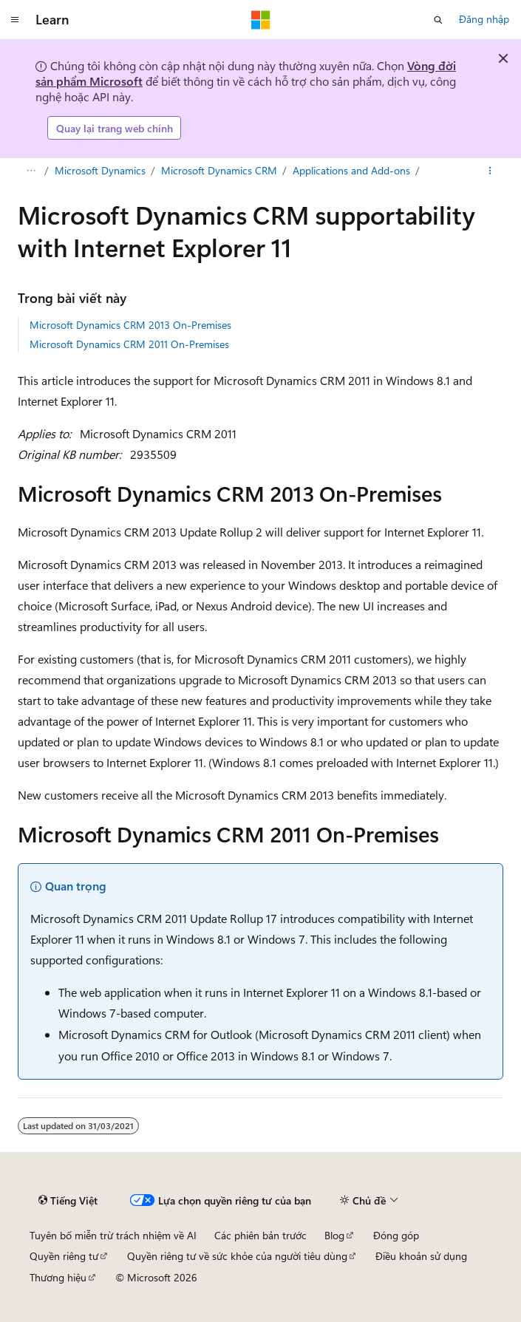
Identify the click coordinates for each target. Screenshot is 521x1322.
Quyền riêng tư (64, 1256)
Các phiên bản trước (260, 1235)
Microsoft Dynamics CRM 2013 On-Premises (130, 325)
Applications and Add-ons (351, 170)
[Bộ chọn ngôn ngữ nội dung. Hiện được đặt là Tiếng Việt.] (68, 1200)
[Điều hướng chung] (15, 20)
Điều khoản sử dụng (421, 1256)
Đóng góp (396, 1235)
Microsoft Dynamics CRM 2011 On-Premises (129, 344)
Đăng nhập (484, 19)
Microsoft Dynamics (100, 170)
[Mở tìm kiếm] (438, 20)
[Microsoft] (260, 20)
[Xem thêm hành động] (490, 171)
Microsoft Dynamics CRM (219, 170)
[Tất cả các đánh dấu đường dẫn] (31, 171)
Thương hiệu (58, 1277)
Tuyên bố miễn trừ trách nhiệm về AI (113, 1235)
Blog (334, 1235)
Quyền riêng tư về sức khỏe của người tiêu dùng (237, 1256)
